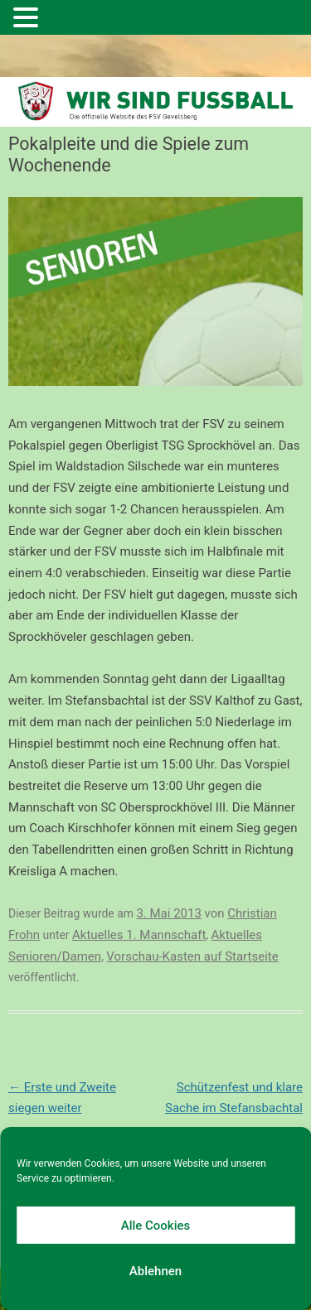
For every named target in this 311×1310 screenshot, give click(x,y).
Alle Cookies (156, 1225)
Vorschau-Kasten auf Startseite (192, 956)
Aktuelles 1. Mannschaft (139, 934)
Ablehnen (155, 1271)
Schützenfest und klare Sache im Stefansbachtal (234, 1108)
